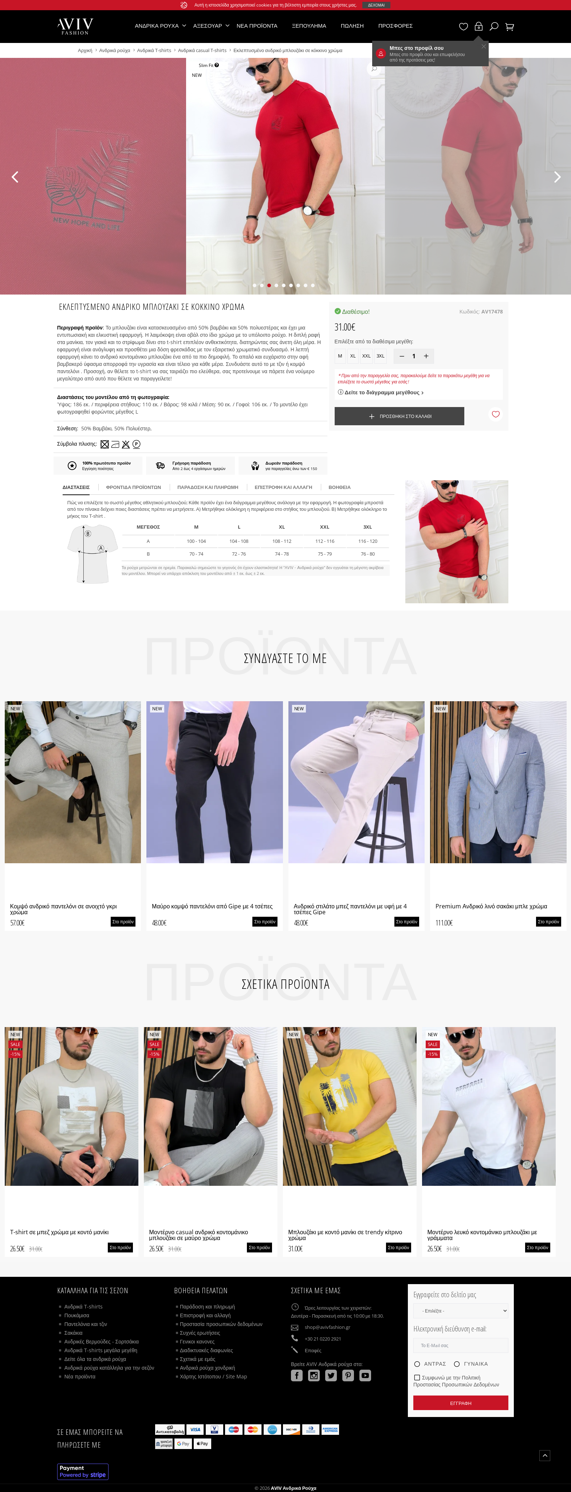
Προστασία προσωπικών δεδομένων (221, 1324)
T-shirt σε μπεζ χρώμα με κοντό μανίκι (59, 1232)
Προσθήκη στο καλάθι (399, 417)
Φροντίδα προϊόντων (133, 487)
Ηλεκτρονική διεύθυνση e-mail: (450, 1329)
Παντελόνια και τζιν (85, 1324)
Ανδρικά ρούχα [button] (156, 25)
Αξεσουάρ (207, 25)
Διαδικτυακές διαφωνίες (206, 1350)
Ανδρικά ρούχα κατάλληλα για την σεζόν (109, 1367)
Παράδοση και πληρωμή (207, 1306)
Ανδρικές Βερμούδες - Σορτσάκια (101, 1341)
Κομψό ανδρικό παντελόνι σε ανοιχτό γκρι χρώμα (63, 909)
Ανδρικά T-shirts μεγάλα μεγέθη (100, 1350)
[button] (254, 285)
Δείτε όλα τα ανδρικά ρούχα (95, 1358)
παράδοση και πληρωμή (207, 487)
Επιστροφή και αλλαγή (283, 487)
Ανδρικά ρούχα (115, 50)
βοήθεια (339, 487)
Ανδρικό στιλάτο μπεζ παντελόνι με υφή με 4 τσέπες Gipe (350, 909)
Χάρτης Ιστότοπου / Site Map (213, 1376)
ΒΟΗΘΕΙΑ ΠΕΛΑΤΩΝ (201, 1290)
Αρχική (86, 50)
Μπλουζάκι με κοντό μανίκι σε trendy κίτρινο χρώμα (345, 1235)
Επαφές (313, 1350)
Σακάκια (73, 1332)
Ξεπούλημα (309, 25)
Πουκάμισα (76, 1315)
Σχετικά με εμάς (197, 1358)
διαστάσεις (76, 487)
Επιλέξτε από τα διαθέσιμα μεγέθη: (374, 341)
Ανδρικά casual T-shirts (202, 50)
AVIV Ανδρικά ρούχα (293, 1488)
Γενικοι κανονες (197, 1341)
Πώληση (352, 25)
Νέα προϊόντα (257, 25)
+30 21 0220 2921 (323, 1338)
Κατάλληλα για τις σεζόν (93, 1290)
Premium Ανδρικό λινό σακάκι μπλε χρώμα (491, 906)
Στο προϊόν (123, 922)
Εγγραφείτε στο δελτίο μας (444, 1294)
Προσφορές (395, 25)
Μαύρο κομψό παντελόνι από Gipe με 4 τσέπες (212, 906)
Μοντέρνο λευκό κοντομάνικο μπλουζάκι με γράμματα (482, 1235)
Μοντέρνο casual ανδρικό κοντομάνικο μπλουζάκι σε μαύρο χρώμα (198, 1235)
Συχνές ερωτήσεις (200, 1332)
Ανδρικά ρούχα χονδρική (207, 1367)
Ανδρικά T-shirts (154, 50)
